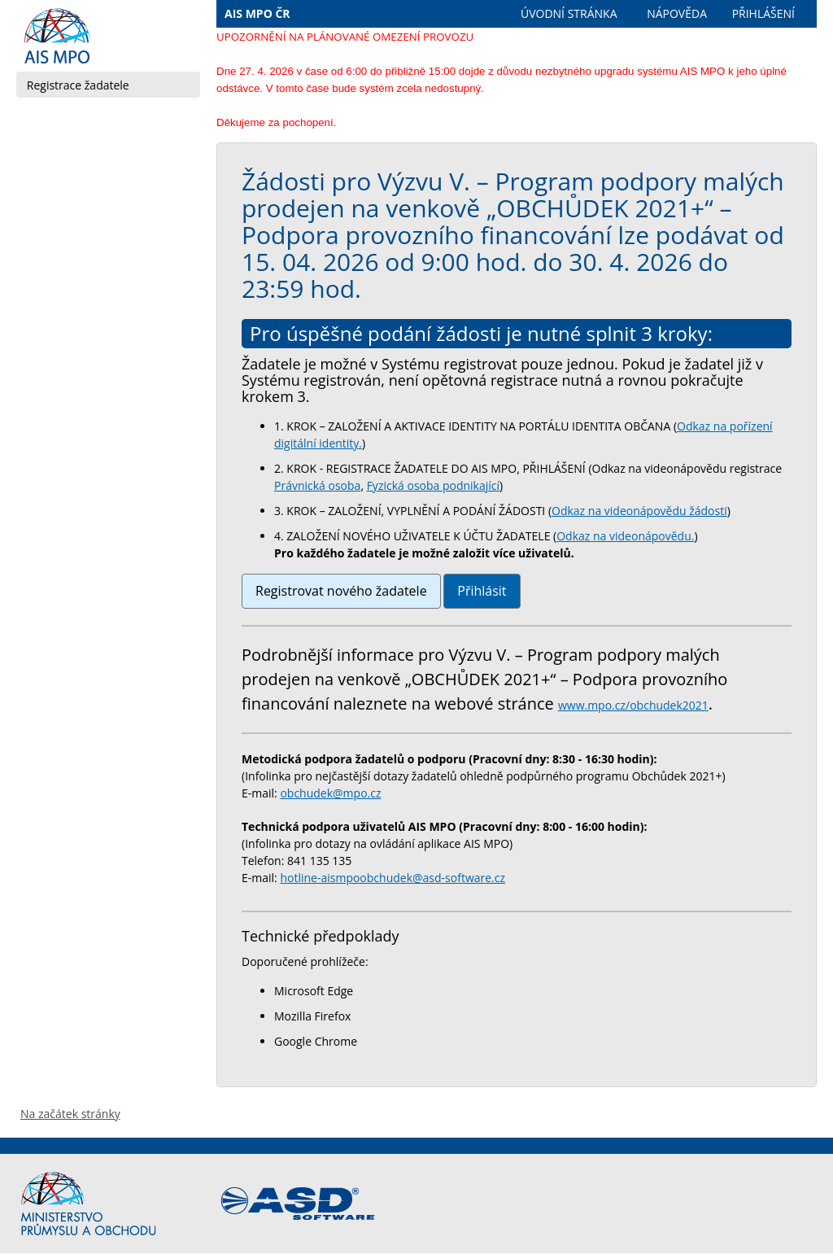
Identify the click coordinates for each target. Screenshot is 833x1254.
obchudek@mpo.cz (330, 793)
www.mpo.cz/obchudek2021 (633, 705)
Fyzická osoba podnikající (433, 485)
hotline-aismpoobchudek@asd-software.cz (392, 877)
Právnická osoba (317, 485)
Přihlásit (481, 591)
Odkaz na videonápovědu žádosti (639, 510)
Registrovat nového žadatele (341, 591)
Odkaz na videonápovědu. (625, 536)
